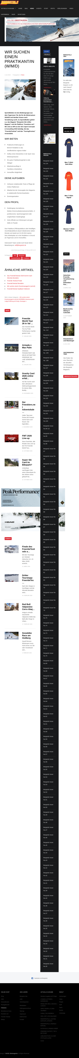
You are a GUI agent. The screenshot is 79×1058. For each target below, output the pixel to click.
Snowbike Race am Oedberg (27, 635)
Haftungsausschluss (25, 1008)
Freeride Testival (5, 1016)
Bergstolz (10, 3)
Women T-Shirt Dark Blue (68, 230)
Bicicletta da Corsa (6, 1011)
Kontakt (22, 1019)
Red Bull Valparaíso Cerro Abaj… (28, 606)
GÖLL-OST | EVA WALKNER (48, 1016)
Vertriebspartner (24, 1002)
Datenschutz (23, 1016)
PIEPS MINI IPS (49, 66)
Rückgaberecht (5, 1004)
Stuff (46, 8)
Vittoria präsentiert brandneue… (48, 100)
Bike (26, 8)
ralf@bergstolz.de (20, 245)
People (61, 1002)
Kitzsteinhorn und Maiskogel (68, 340)
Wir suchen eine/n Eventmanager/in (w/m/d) (21, 286)
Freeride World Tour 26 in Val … (27, 321)
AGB (2, 999)
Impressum (23, 1014)
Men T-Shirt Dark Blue (69, 163)
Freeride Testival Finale (14, 281)
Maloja (3, 1019)
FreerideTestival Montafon (15, 283)
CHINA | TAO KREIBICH (47, 1013)
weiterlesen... (48, 87)
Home (20, 8)
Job (15, 255)
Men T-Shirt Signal (69, 196)
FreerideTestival (15, 258)
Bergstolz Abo (23, 996)
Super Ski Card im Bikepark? (27, 462)
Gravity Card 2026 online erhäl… (28, 375)
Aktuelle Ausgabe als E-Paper (49, 996)
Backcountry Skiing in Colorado (68, 310)
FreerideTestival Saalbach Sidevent (18, 289)
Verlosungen (62, 8)
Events (39, 8)
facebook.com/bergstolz (41, 978)
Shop (13, 14)
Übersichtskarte (70, 376)
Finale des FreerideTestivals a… (28, 549)
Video (71, 8)
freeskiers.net (4, 1014)
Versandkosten (5, 1002)
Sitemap (22, 1011)
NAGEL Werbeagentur (11, 1053)
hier (64, 92)
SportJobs (21, 14)
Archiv (42, 1041)
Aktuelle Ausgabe (7, 8)
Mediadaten (23, 1005)
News (32, 8)
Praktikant (26, 258)
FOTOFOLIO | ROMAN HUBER (49, 1028)
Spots (53, 8)
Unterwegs (5, 14)
